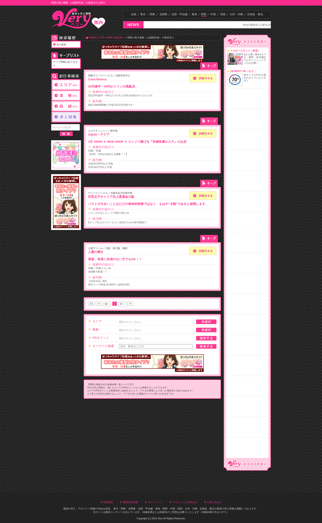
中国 (213, 14)
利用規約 (108, 502)
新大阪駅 (61, 44)
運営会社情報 (130, 502)
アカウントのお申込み (184, 502)
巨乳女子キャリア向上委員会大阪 (111, 196)
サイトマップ (155, 502)
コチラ (223, 512)
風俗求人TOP (97, 37)
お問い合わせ (214, 502)
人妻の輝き (96, 252)
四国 (222, 14)
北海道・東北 (255, 14)
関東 (152, 14)
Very (100, 508)
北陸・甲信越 (179, 14)
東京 (143, 14)
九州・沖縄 (236, 14)
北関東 (163, 14)
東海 (194, 14)
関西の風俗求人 (115, 37)
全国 (133, 14)
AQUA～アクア (98, 134)
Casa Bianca (97, 79)
